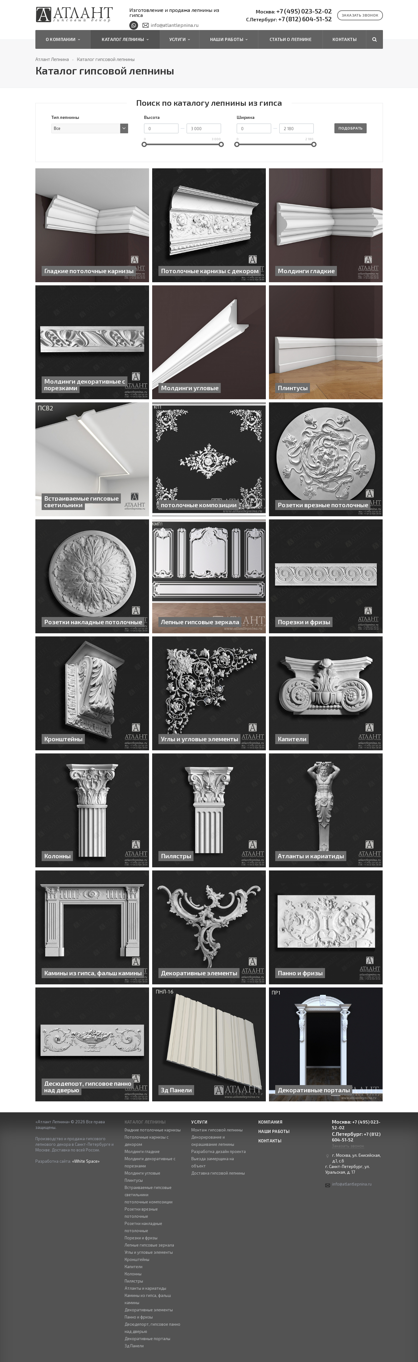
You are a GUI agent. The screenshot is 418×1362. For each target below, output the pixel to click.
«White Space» (86, 1161)
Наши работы (229, 39)
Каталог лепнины (125, 39)
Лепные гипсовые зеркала (149, 1244)
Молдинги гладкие (142, 1151)
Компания (270, 1122)
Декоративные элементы (149, 1309)
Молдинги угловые (142, 1173)
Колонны (133, 1273)
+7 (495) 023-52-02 (294, 11)
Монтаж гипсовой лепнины (217, 1129)
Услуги (179, 39)
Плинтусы (134, 1180)
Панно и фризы (139, 1316)
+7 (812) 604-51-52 (289, 19)
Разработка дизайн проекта (218, 1151)
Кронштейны (137, 1259)
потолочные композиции (149, 1201)
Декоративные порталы (147, 1338)
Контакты (345, 39)
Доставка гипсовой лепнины (218, 1173)
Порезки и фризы (141, 1237)
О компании (63, 39)
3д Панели (134, 1345)
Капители (133, 1266)
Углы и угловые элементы (149, 1252)
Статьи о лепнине (291, 39)
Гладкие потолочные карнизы (153, 1129)
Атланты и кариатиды (145, 1288)
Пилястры (134, 1280)
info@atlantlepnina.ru (175, 25)
